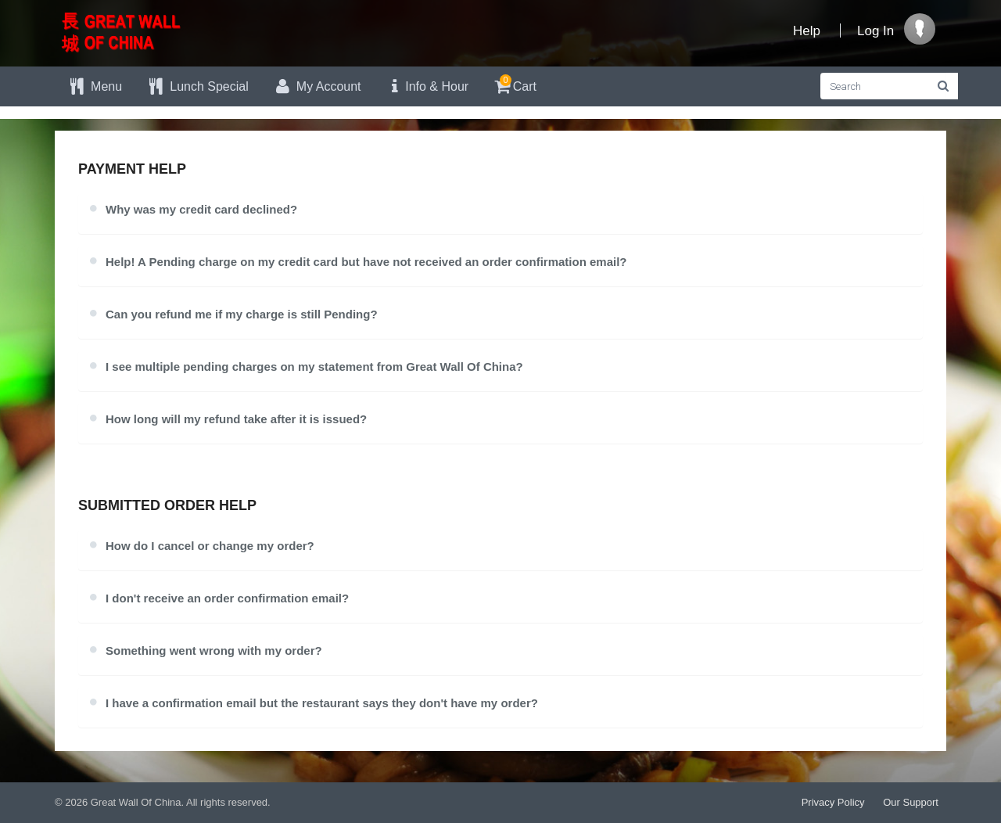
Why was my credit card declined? (201, 209)
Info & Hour (427, 86)
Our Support (910, 802)
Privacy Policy (833, 802)
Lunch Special (197, 86)
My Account (316, 86)
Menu (94, 86)
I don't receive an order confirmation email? (227, 598)
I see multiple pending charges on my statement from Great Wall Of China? (314, 366)
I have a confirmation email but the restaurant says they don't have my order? (322, 703)
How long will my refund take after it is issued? (236, 419)
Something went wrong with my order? (214, 650)
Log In (875, 30)
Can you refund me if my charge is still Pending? (242, 314)
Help (806, 30)
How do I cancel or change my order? (210, 545)
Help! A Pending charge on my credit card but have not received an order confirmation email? (366, 261)
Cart (514, 84)
